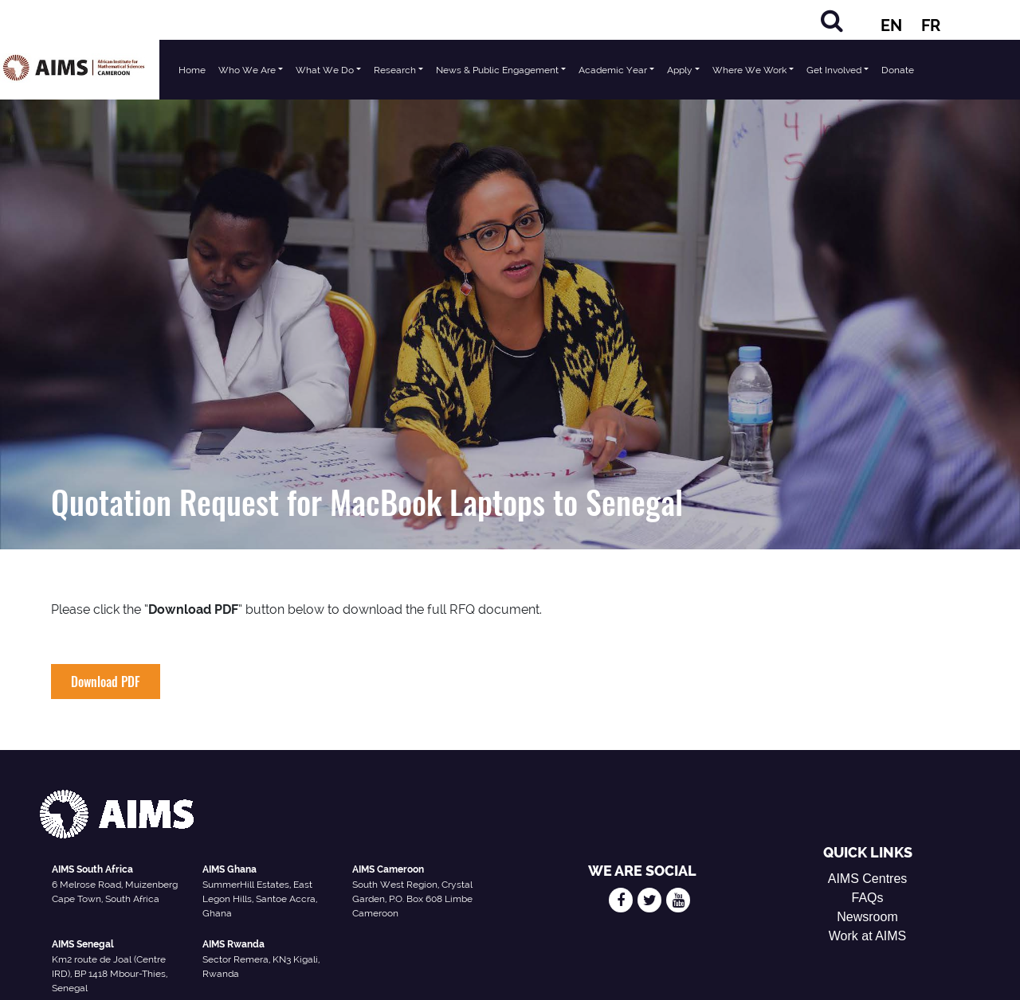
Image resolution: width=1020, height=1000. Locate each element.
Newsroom (867, 917)
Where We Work (749, 70)
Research (395, 70)
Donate (897, 70)
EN (891, 25)
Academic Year (613, 70)
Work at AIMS (868, 936)
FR (930, 25)
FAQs (868, 897)
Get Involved (833, 70)
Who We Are (247, 70)
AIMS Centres (868, 878)
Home (192, 70)
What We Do (325, 70)
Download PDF (105, 681)
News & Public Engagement (497, 70)
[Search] (832, 20)
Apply (679, 70)
